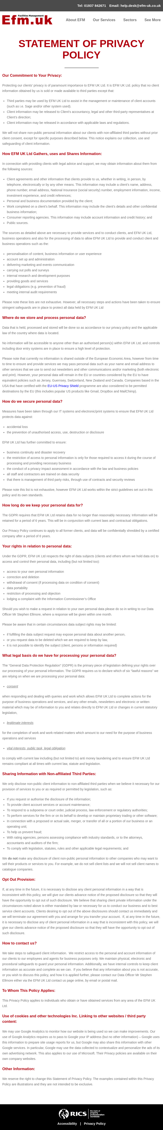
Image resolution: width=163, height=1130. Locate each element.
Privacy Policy (95, 1123)
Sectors (130, 20)
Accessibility (67, 1123)
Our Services (104, 20)
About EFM (75, 20)
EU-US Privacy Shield (62, 386)
